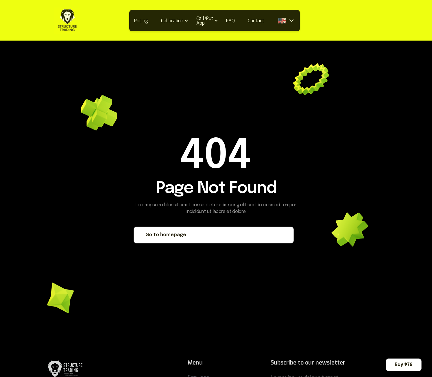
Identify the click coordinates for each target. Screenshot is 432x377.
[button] (176, 20)
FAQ (230, 21)
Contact (256, 21)
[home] (42, 21)
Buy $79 (404, 364)
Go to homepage (165, 234)
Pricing (141, 21)
